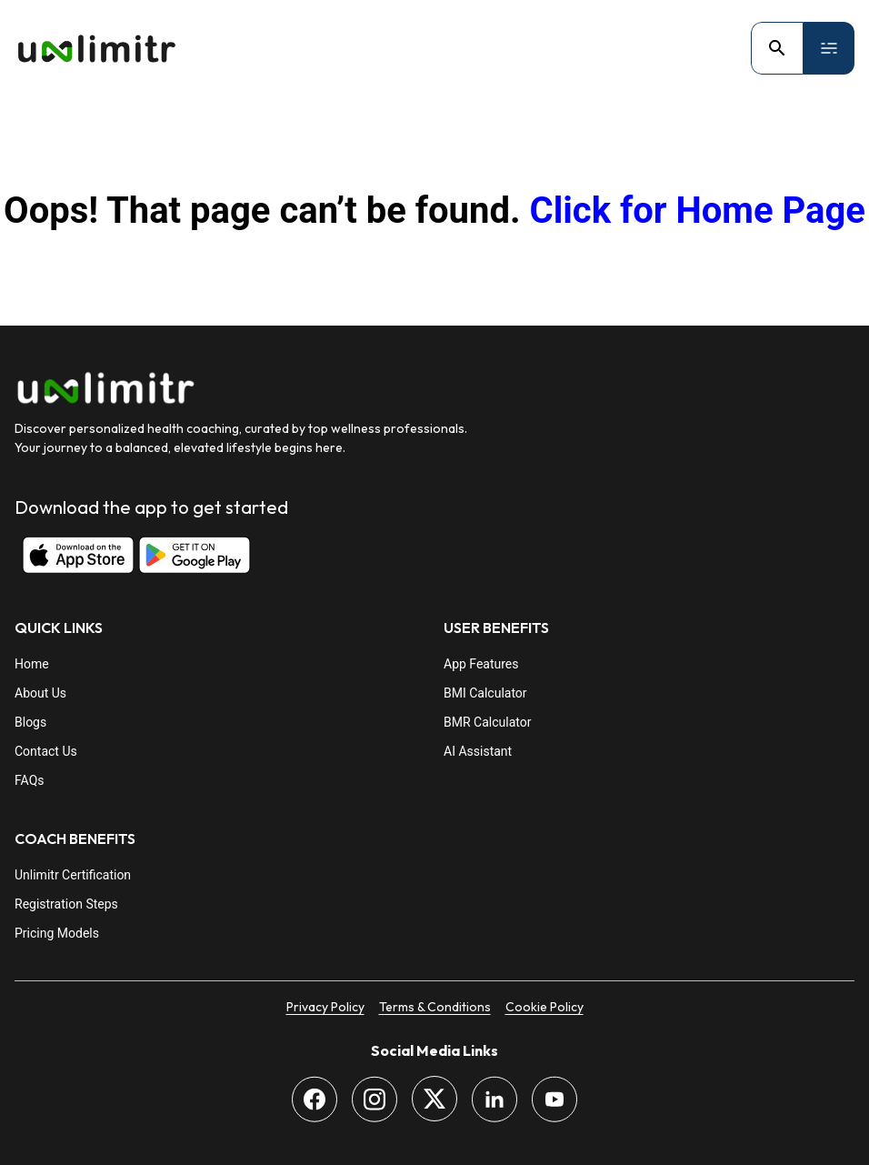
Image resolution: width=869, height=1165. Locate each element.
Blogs (30, 722)
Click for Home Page (696, 210)
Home (32, 664)
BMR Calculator (487, 722)
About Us (40, 693)
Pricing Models (57, 933)
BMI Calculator (485, 693)
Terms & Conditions (435, 1007)
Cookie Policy (544, 1007)
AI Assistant (478, 751)
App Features (481, 664)
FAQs (30, 780)
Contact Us (46, 751)
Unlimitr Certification (73, 875)
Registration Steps (66, 904)
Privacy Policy (325, 1007)
